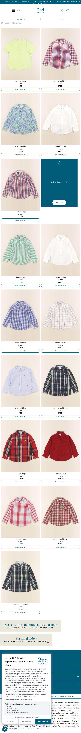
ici (48, 641)
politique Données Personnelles (53, 723)
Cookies (75, 723)
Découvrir (59, 202)
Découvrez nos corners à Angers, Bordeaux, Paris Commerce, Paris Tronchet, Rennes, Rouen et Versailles (39, 1)
